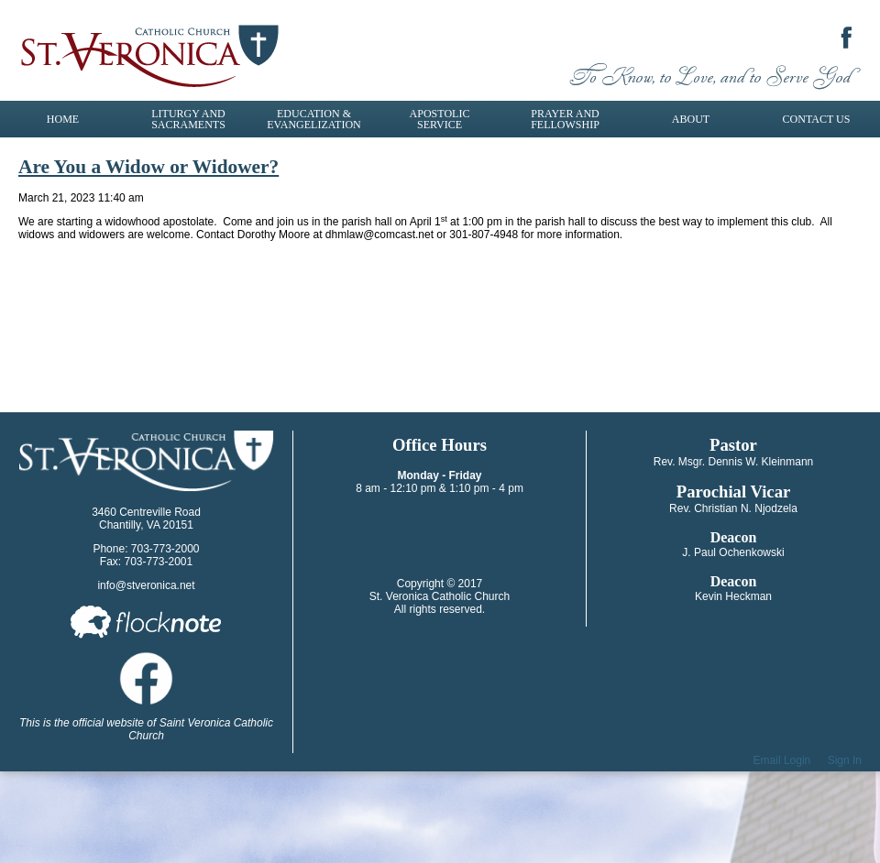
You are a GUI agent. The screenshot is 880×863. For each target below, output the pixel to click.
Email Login (782, 760)
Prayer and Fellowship (565, 119)
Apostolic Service (440, 119)
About (691, 119)
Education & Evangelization (313, 119)
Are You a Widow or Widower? (148, 167)
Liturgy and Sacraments (188, 119)
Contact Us (817, 119)
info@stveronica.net (145, 585)
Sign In (845, 760)
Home (63, 119)
